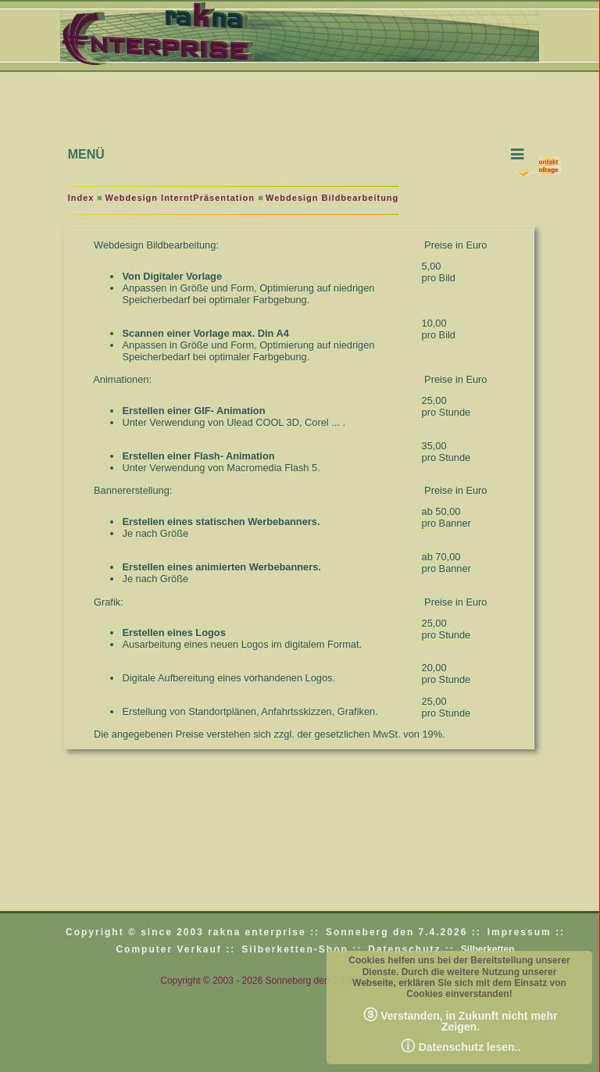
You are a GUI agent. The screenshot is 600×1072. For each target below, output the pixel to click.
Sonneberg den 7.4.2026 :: (403, 932)
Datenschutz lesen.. (461, 1046)
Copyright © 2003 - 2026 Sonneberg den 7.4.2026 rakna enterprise (299, 980)
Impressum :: (526, 932)
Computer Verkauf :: (175, 949)
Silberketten (488, 949)
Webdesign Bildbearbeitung (332, 197)
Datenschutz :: (411, 949)
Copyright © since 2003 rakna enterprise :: (193, 932)
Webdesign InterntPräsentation (180, 197)
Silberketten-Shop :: (301, 949)
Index (81, 197)
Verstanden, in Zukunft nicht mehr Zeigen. (460, 1020)
